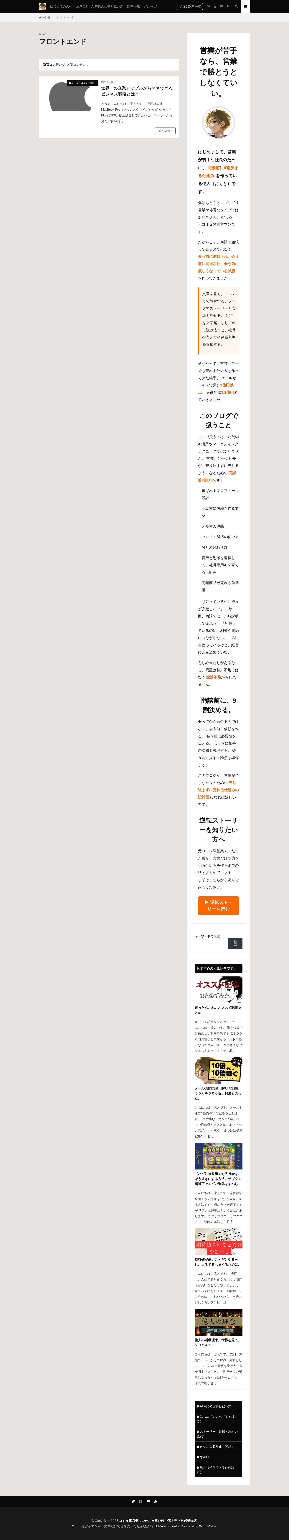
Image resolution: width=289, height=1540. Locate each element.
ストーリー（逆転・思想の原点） (217, 1434)
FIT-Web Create (166, 1526)
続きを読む (165, 130)
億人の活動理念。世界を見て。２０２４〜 (218, 1342)
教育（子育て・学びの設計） (215, 1469)
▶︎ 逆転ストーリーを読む (218, 905)
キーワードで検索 (207, 936)
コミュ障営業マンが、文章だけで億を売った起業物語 (158, 1521)
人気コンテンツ (78, 64)
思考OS (81, 6)
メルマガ (150, 6)
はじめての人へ (61, 6)
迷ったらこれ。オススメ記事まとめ (218, 1010)
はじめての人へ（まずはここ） (217, 1419)
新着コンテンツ (54, 64)
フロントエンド (65, 17)
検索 (235, 943)
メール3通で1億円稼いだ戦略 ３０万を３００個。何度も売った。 (218, 1093)
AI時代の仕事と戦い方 (107, 6)
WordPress (208, 1526)
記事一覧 (133, 6)
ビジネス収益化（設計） (84, 83)
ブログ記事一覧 (190, 6)
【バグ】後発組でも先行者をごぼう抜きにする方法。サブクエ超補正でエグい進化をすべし (218, 1179)
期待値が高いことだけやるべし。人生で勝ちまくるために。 (218, 1261)
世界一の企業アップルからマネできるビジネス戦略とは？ (137, 91)
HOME (46, 17)
